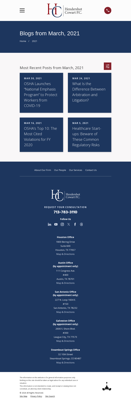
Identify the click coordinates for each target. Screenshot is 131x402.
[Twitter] (68, 224)
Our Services (75, 170)
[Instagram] (62, 224)
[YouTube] (56, 224)
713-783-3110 (65, 212)
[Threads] (81, 224)
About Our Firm (42, 170)
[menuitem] (23, 396)
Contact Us (91, 170)
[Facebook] (75, 224)
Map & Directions (65, 254)
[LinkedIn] (49, 224)
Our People (60, 170)
